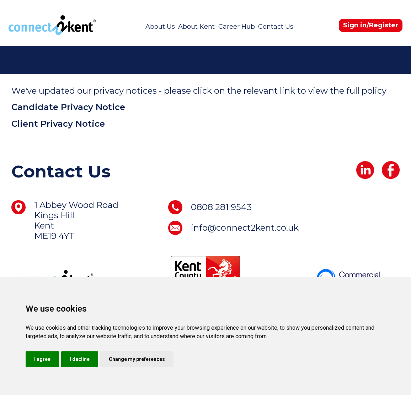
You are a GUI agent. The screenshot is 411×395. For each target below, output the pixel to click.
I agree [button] (42, 359)
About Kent (196, 27)
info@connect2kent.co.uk (245, 228)
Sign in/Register (370, 25)
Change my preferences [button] (137, 359)
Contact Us (275, 27)
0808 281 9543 (221, 207)
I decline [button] (80, 359)
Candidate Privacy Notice (68, 107)
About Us (160, 27)
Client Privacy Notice (58, 124)
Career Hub (236, 27)
